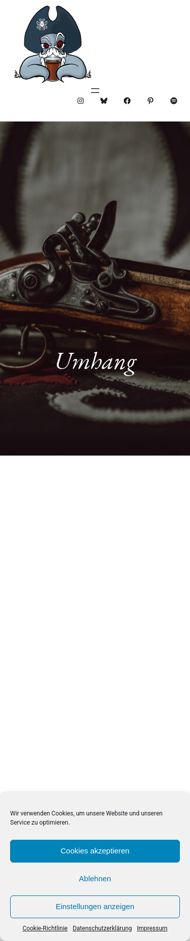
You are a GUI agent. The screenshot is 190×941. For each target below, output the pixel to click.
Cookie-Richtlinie (44, 928)
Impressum (152, 928)
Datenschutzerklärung (102, 928)
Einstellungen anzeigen (95, 906)
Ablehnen (95, 878)
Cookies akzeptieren (95, 850)
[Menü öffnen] (95, 91)
